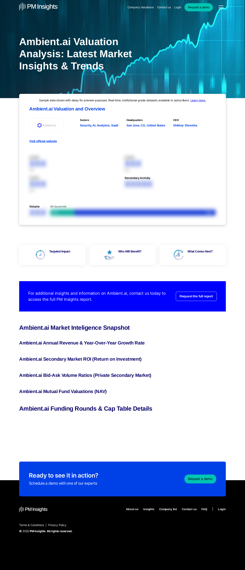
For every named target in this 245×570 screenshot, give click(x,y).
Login (177, 7)
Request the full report (196, 296)
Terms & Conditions (31, 525)
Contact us (164, 7)
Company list (168, 509)
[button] (221, 7)
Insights (148, 509)
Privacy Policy (57, 525)
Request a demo (198, 7)
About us (132, 509)
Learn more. (198, 100)
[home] (38, 7)
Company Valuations (141, 7)
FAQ (204, 509)
